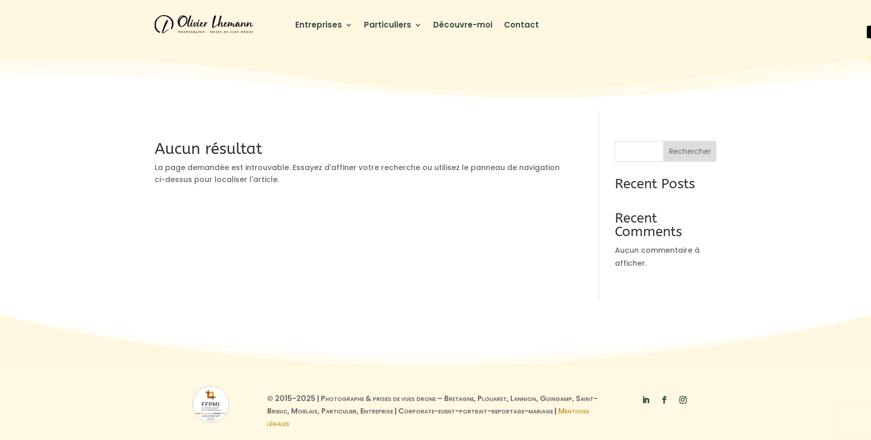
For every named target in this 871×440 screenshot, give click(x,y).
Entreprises (318, 25)
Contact (521, 25)
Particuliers (387, 25)
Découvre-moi (463, 25)
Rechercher (690, 151)
